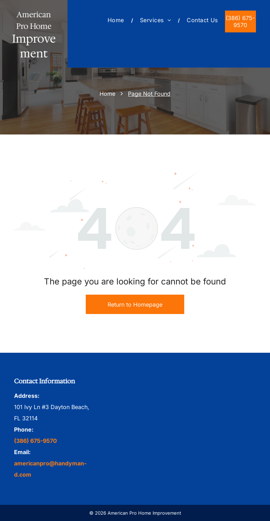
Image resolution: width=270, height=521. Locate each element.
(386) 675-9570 (35, 440)
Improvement (34, 46)
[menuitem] (117, 20)
